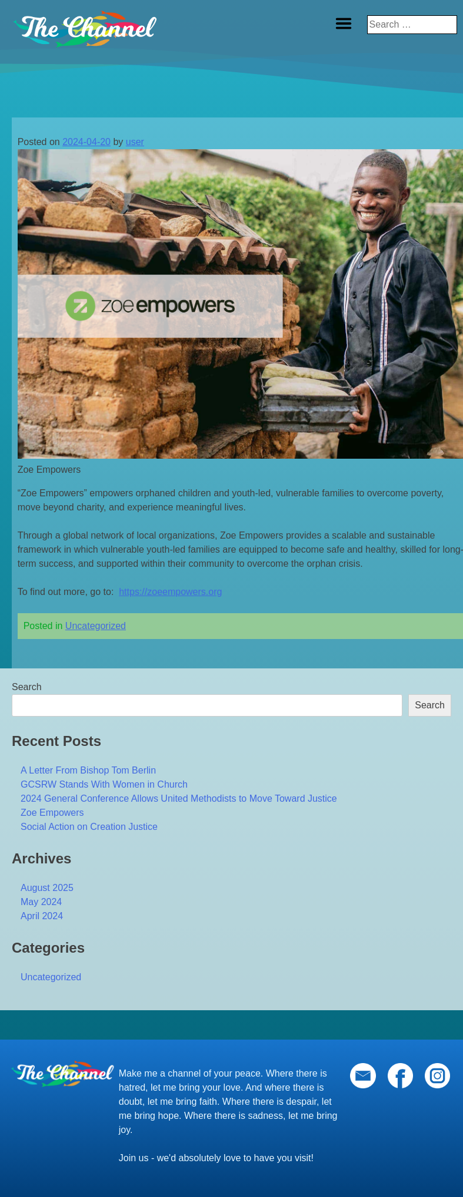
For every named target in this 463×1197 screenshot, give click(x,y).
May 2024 (41, 902)
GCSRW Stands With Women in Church (104, 784)
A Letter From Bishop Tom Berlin (88, 770)
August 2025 (47, 888)
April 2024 (42, 916)
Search (27, 687)
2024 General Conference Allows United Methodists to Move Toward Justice (179, 798)
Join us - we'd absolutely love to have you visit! (216, 1158)
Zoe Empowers (52, 813)
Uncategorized (95, 626)
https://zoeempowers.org (170, 592)
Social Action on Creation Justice (89, 827)
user (135, 142)
